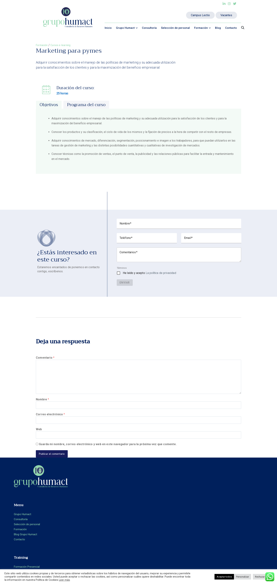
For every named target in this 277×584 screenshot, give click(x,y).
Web (39, 437)
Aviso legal (215, 525)
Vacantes (226, 15)
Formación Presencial (156, 501)
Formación (201, 27)
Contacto (231, 27)
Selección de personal (175, 27)
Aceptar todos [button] (224, 576)
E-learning (149, 506)
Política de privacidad (222, 530)
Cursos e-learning (63, 45)
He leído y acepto (149, 273)
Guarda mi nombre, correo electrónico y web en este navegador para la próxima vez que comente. (108, 453)
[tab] (49, 105)
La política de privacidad (161, 273)
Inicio (108, 27)
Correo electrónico (50, 420)
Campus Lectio (200, 15)
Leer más (64, 579)
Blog (218, 27)
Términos (122, 268)
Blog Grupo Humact (90, 522)
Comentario (45, 358)
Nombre (42, 403)
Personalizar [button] (242, 576)
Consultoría (149, 27)
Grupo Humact (125, 27)
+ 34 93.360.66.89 (232, 511)
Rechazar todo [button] (262, 576)
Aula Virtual (150, 511)
